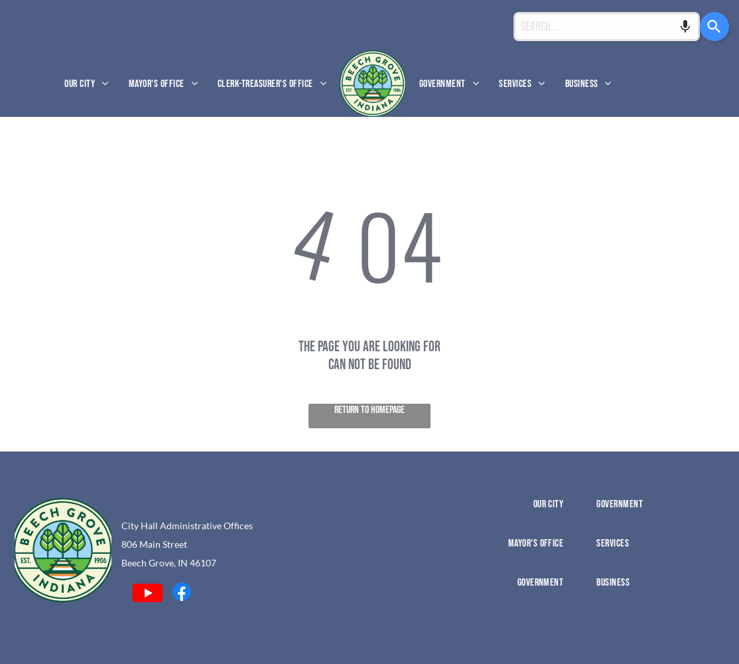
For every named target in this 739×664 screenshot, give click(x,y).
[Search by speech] (683, 26)
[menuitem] (86, 83)
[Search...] (605, 26)
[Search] (713, 26)
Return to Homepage (369, 410)
